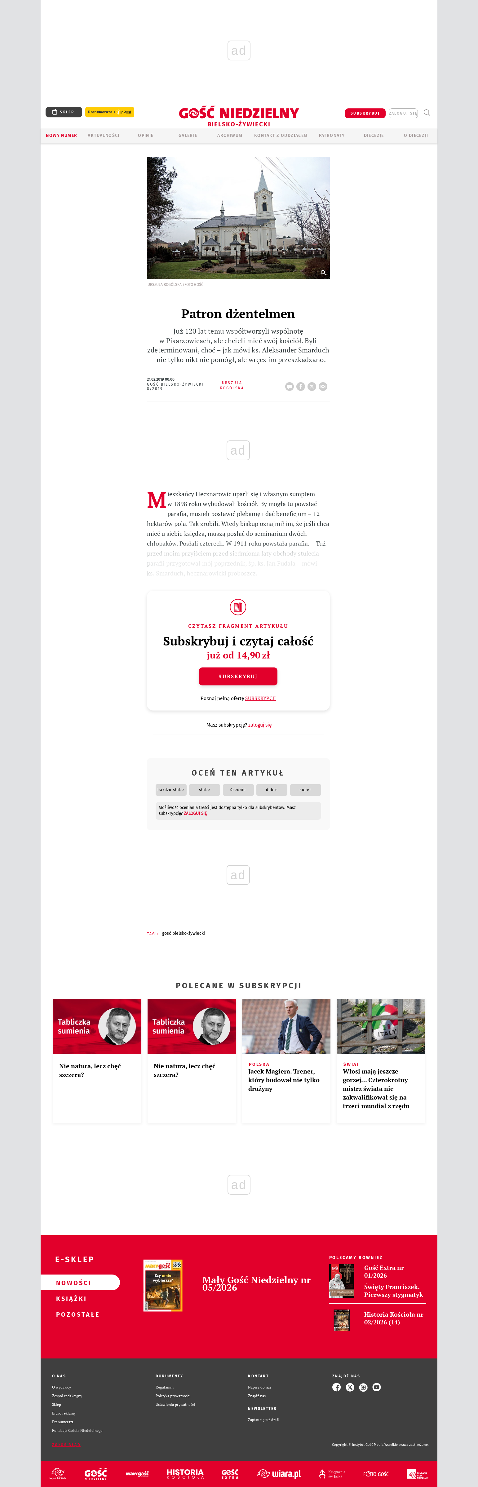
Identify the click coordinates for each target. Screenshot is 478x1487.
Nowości (70, 1282)
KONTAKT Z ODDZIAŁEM (281, 135)
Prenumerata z (109, 112)
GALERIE (188, 135)
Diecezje (374, 135)
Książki (70, 1298)
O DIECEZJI (416, 135)
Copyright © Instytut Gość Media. (358, 1445)
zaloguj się (403, 113)
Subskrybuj (238, 676)
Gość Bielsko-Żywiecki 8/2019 (175, 386)
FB (302, 384)
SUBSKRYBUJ (365, 113)
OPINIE (145, 135)
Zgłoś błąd (66, 1445)
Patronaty (332, 135)
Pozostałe (70, 1314)
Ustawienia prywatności (175, 1404)
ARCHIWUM (229, 135)
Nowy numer (61, 135)
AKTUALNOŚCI (103, 135)
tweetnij (313, 384)
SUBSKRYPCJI (260, 698)
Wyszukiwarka (426, 112)
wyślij (324, 384)
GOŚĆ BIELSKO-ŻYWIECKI (183, 933)
